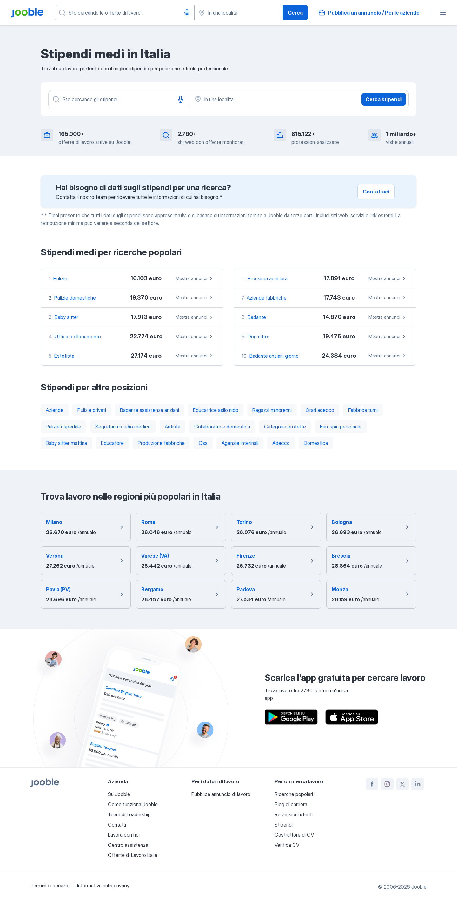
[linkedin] (417, 784)
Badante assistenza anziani (149, 410)
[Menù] (443, 12)
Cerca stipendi (384, 99)
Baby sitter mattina (66, 443)
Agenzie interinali (240, 443)
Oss (203, 443)
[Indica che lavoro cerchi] (125, 12)
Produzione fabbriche (161, 443)
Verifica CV (287, 845)
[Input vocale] (187, 12)
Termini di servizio (50, 885)
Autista (172, 426)
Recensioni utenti (294, 814)
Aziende (54, 410)
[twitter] (402, 784)
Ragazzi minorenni (272, 410)
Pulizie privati (91, 410)
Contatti (117, 824)
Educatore (112, 443)
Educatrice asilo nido (215, 410)
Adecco (281, 443)
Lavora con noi (124, 835)
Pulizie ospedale (63, 426)
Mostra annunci (195, 278)
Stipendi (284, 824)
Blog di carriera (291, 804)
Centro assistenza (128, 845)
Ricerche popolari (294, 794)
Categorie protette (285, 426)
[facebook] (372, 784)
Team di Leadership (129, 814)
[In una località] (260, 99)
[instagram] (387, 784)
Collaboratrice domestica (222, 426)
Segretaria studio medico (123, 426)
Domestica (316, 443)
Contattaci (376, 191)
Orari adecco (320, 410)
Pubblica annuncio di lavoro (220, 794)
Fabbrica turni (363, 410)
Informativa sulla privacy (103, 885)
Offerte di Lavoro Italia (132, 855)
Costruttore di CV (294, 835)
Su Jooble (119, 794)
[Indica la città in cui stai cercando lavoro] (238, 12)
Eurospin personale (340, 426)
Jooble (419, 887)
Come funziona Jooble (133, 804)
